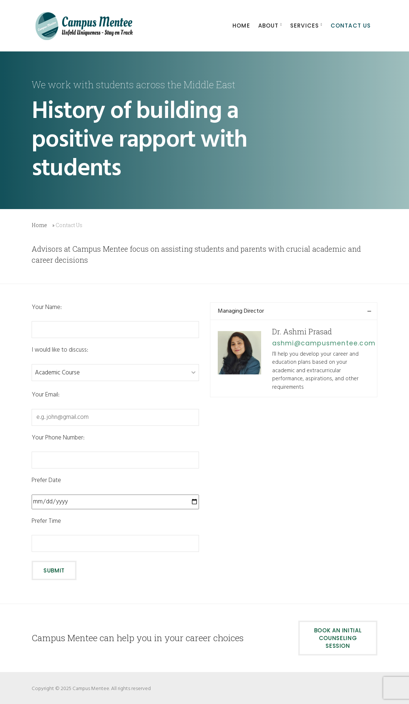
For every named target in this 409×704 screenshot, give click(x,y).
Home (39, 225)
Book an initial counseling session (338, 638)
